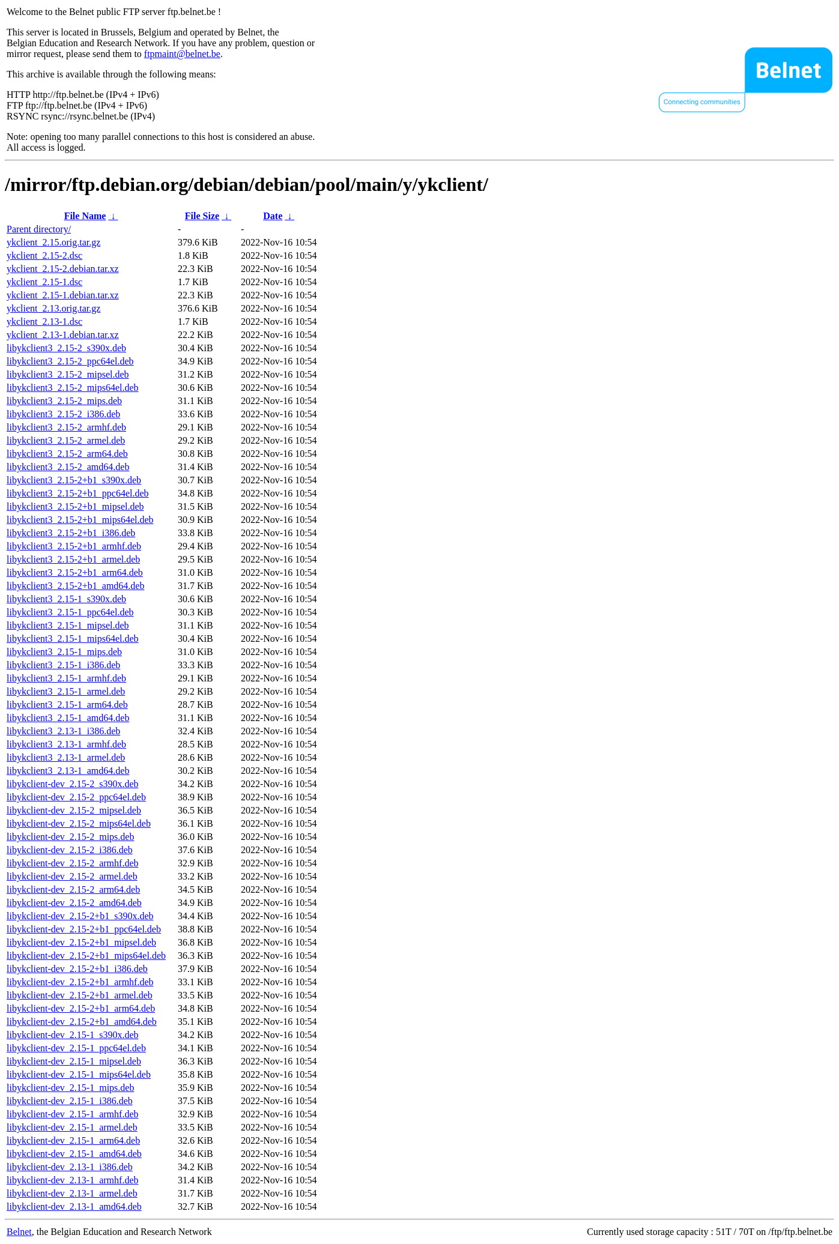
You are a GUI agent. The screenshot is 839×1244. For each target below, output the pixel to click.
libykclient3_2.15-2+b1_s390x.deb (74, 480)
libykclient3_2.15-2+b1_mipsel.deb (75, 506)
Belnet (19, 1232)
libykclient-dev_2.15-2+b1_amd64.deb (82, 1021)
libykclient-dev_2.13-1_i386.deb (70, 1167)
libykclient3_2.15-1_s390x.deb (66, 599)
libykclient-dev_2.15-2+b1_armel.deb (80, 995)
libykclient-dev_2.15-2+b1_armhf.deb (80, 982)
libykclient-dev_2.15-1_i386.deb (70, 1101)
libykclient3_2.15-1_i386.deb (63, 665)
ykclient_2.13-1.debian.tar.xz (63, 335)
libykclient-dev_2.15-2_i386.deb (70, 850)
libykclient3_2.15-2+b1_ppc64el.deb (78, 493)
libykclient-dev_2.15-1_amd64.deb (74, 1154)
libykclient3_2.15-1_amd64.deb (68, 718)
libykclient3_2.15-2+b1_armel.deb (73, 559)
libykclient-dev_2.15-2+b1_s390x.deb (80, 916)
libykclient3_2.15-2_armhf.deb (66, 427)
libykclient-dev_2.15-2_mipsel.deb (74, 810)
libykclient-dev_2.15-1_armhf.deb (73, 1114)
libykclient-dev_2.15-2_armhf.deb (73, 863)
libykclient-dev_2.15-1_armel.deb (72, 1127)
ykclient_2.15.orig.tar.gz (53, 242)
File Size (202, 216)
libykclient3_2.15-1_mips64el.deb (73, 638)
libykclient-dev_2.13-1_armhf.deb (73, 1180)
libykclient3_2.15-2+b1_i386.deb (71, 533)
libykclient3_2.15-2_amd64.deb (68, 467)
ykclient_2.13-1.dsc (44, 321)
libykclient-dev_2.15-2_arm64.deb (73, 889)
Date (272, 216)
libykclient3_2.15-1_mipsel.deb (68, 625)
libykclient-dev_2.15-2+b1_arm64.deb (81, 1008)
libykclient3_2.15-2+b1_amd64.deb (75, 586)
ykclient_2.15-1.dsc (44, 282)
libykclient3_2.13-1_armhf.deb (66, 744)
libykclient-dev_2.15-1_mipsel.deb (74, 1061)
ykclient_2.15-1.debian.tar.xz (63, 295)
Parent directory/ (39, 229)
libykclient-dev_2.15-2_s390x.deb (73, 784)
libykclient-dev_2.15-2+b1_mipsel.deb (81, 942)
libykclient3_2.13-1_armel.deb (66, 757)
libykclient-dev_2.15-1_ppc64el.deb (76, 1048)
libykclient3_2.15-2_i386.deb (63, 414)
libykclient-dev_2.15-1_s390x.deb (73, 1035)
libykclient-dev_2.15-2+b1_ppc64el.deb (84, 929)
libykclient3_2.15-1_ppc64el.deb (70, 612)
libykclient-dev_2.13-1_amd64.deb (74, 1206)
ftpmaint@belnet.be (182, 54)
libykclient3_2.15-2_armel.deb (66, 440)
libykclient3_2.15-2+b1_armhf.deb (74, 546)
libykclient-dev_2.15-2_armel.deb (72, 876)
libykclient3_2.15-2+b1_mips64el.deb (80, 520)
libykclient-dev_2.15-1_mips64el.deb (79, 1074)
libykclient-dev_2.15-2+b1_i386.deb (77, 969)
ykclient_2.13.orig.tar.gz (53, 308)
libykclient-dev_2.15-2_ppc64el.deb (76, 797)
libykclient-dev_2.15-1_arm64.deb (73, 1140)
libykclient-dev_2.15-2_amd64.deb (74, 903)
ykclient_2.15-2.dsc (44, 255)
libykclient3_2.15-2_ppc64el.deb (70, 361)
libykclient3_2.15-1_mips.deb (64, 652)
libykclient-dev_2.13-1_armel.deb (72, 1193)
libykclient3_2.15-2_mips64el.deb (73, 387)
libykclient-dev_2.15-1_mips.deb (70, 1087)
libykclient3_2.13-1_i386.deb (63, 731)
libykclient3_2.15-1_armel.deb (66, 691)
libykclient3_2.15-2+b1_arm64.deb (75, 572)
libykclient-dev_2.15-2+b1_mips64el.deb (86, 955)
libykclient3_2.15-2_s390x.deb (66, 348)
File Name (85, 216)
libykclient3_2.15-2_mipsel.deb (68, 374)
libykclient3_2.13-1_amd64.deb (68, 770)
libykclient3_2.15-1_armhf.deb (66, 678)
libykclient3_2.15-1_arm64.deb (67, 704)
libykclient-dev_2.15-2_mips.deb (70, 837)
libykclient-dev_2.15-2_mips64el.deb (79, 823)
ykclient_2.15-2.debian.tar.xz (63, 269)
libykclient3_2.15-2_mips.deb (64, 401)
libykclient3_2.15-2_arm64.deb (67, 453)
